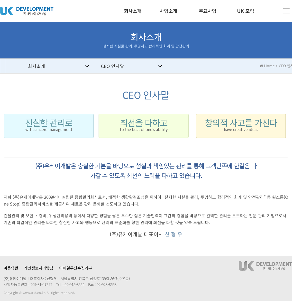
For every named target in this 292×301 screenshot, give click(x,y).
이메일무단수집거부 (75, 268)
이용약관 (11, 268)
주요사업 (207, 10)
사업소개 (168, 10)
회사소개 (132, 10)
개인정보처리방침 (38, 268)
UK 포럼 (245, 10)
